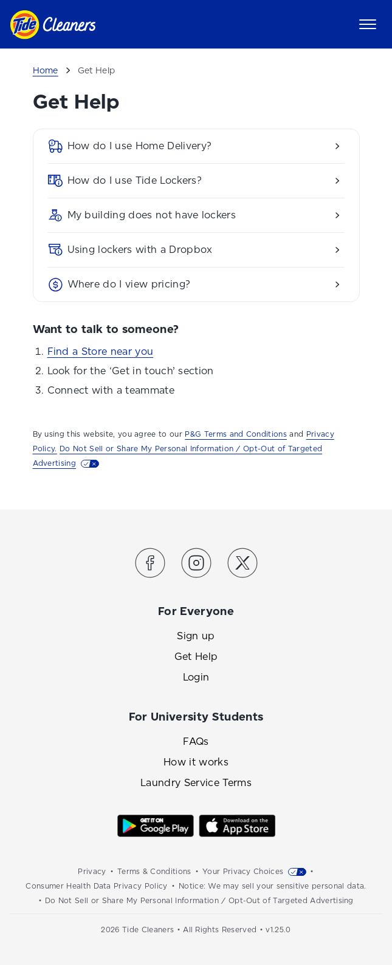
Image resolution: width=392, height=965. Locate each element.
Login (196, 677)
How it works (196, 762)
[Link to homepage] (52, 24)
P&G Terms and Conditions (236, 434)
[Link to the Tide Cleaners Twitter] (242, 565)
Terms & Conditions (154, 871)
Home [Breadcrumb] (45, 70)
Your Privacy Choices (242, 871)
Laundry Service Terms (196, 782)
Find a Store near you (100, 351)
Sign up (196, 636)
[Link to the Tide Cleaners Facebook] (150, 565)
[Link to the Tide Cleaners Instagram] (196, 565)
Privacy (92, 871)
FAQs (195, 741)
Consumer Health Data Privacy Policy (96, 886)
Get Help (196, 656)
